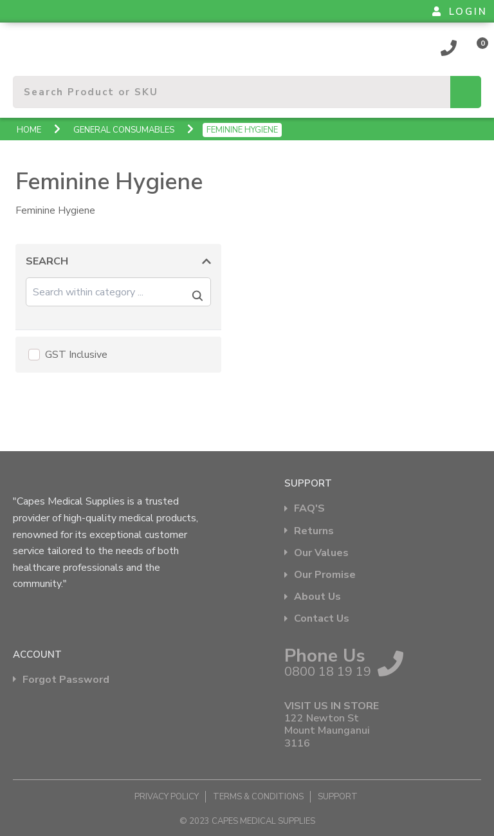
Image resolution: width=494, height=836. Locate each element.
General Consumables (123, 130)
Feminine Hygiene (242, 130)
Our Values (321, 553)
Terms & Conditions (258, 797)
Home (29, 130)
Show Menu (20, 42)
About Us (317, 597)
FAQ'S (309, 509)
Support (338, 797)
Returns (314, 531)
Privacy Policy (166, 797)
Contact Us (321, 619)
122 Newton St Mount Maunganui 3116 (327, 731)
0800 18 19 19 (449, 47)
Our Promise (325, 575)
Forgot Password (66, 680)
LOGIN (460, 11)
